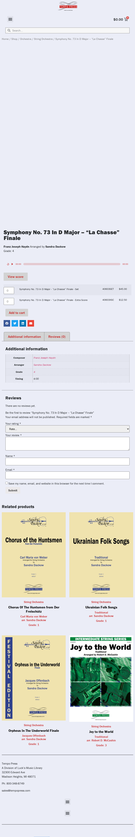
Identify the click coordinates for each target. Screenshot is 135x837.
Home (5, 39)
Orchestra (25, 39)
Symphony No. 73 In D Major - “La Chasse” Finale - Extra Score (53, 300)
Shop (14, 39)
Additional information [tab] (24, 336)
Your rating (13, 423)
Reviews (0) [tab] (57, 336)
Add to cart (17, 312)
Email (10, 469)
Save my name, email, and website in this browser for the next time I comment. (56, 483)
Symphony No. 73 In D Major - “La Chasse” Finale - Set (49, 289)
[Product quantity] (9, 290)
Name (10, 455)
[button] (10, 19)
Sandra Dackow (42, 364)
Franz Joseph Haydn (45, 357)
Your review (13, 435)
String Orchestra (43, 39)
